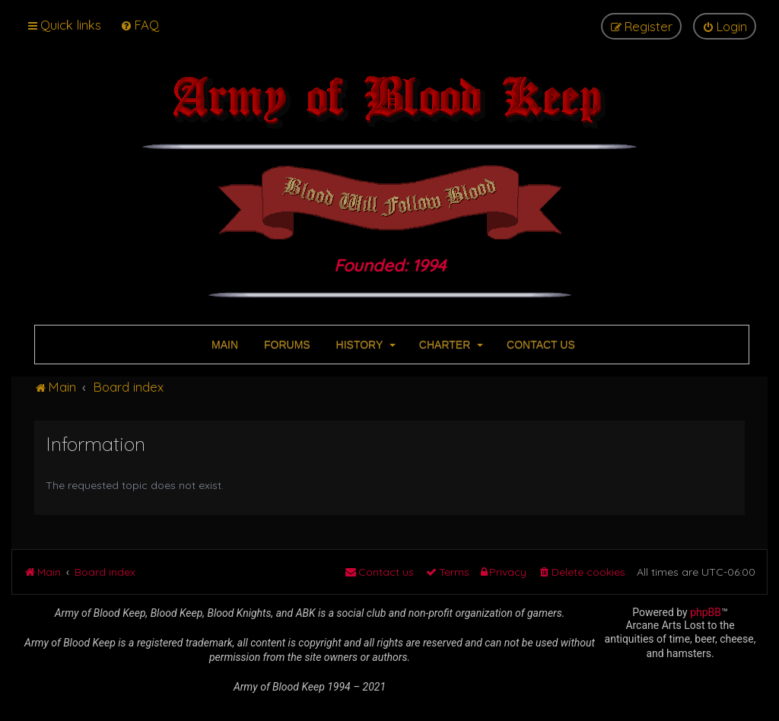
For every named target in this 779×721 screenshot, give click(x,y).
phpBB (705, 612)
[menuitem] (139, 25)
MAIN (223, 344)
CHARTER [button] (449, 344)
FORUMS (285, 344)
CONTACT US (539, 344)
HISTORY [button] (364, 344)
